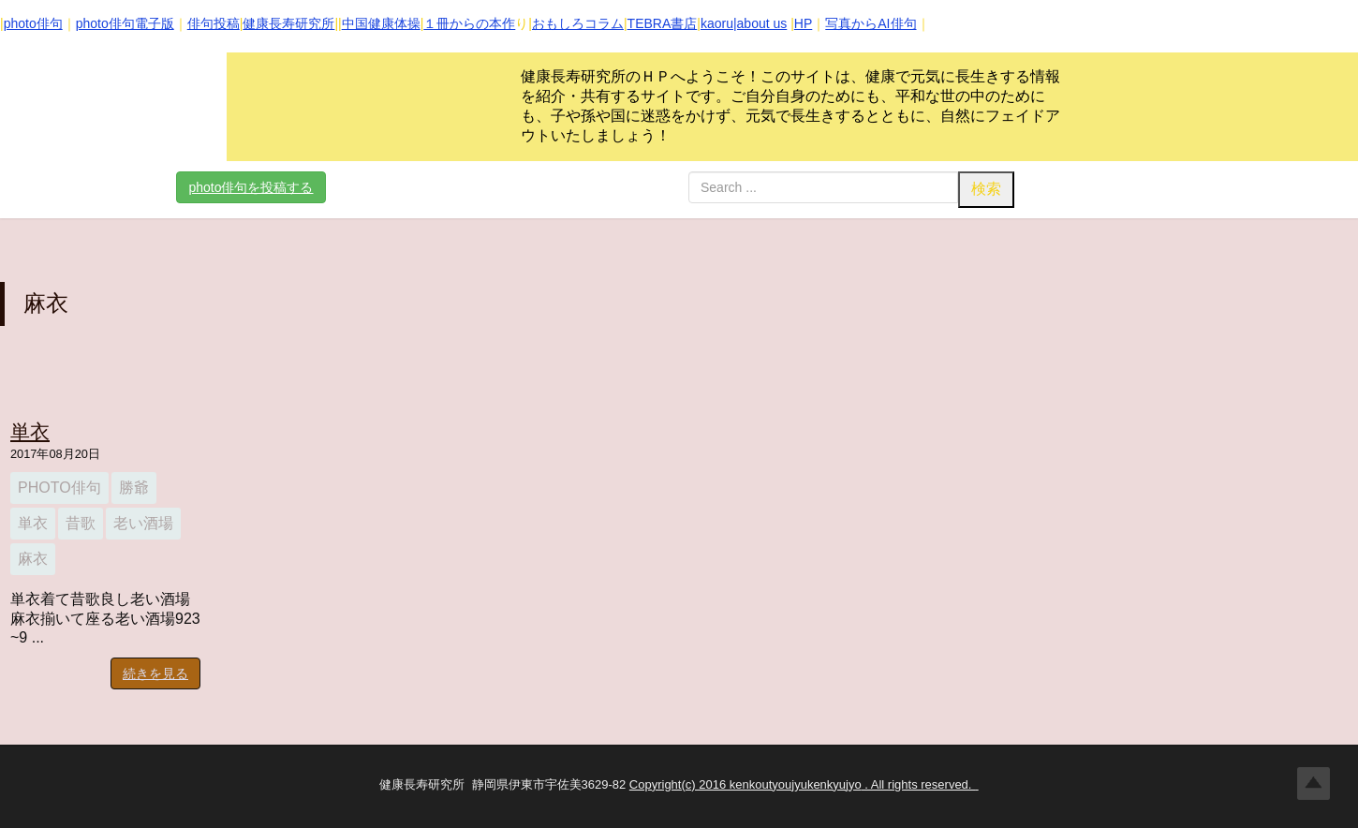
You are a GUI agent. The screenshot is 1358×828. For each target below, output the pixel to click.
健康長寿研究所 (288, 23)
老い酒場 (143, 523)
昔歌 (81, 523)
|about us (760, 23)
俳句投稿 (213, 23)
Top (1313, 783)
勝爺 (134, 487)
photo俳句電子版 (125, 23)
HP (803, 23)
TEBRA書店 (662, 23)
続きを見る (155, 673)
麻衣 (33, 559)
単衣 (30, 431)
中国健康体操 (381, 23)
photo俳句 (33, 23)
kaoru (717, 23)
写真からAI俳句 (870, 23)
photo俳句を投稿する (250, 187)
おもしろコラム (578, 23)
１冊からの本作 (469, 23)
